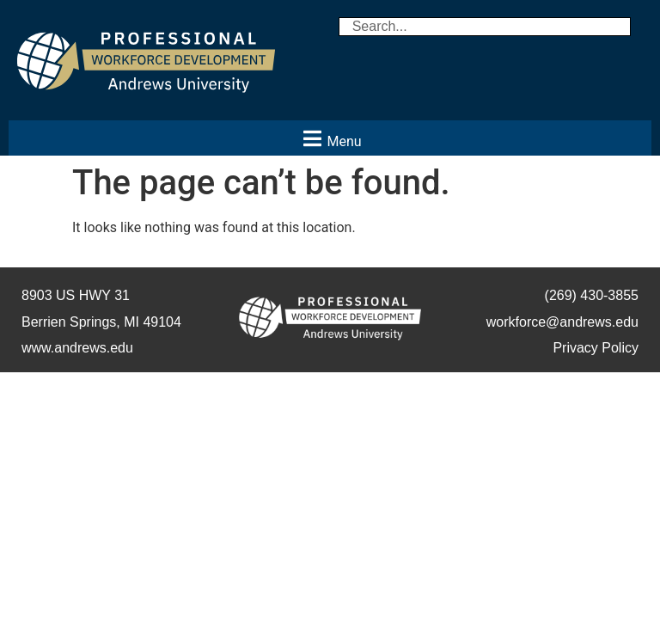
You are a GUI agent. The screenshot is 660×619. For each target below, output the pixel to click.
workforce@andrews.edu (562, 322)
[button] (330, 138)
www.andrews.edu (77, 347)
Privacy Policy (596, 347)
